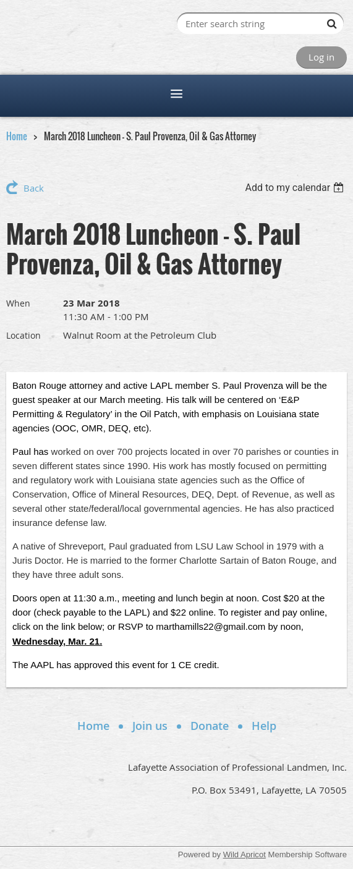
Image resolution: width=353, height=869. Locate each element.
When (18, 303)
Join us (150, 725)
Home (16, 136)
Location (23, 335)
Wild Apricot (244, 854)
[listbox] (296, 187)
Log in (321, 57)
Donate (209, 725)
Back (33, 188)
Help (264, 725)
